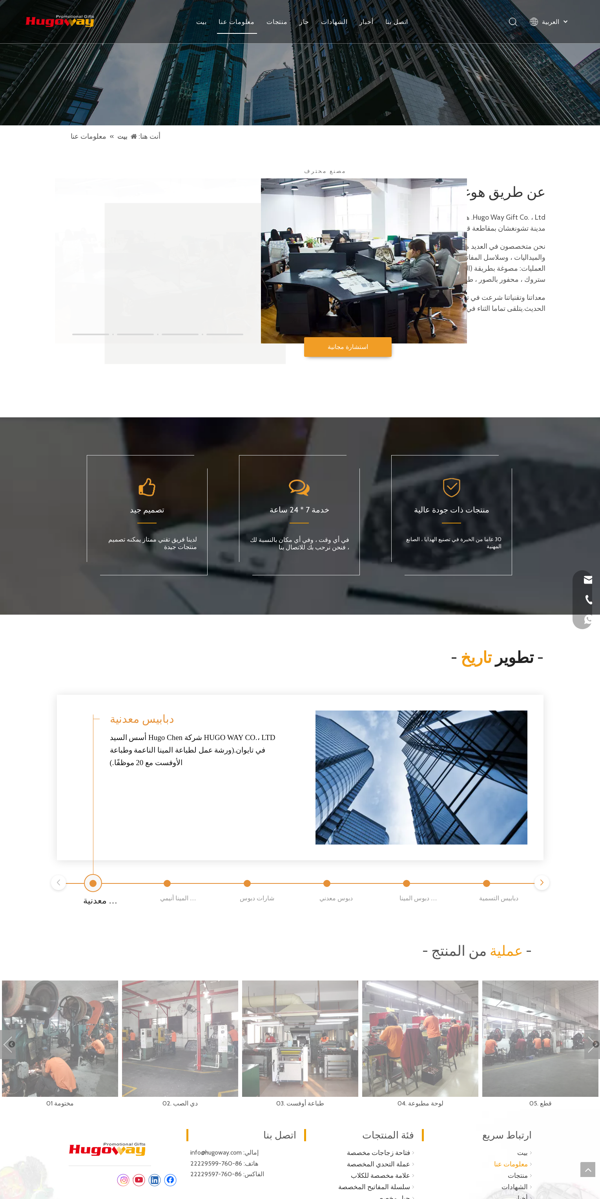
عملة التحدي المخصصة (378, 1163)
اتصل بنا (397, 21)
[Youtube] (139, 1179)
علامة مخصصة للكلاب (380, 1175)
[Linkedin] (154, 1179)
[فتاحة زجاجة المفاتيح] (300, 62)
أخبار (366, 21)
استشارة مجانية (348, 347)
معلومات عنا (237, 21)
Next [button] (592, 1043)
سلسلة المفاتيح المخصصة (374, 1186)
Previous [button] (8, 1043)
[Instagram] (123, 1179)
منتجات (277, 21)
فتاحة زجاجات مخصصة (378, 1152)
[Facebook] (170, 1179)
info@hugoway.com (216, 1151)
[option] (60, 1043)
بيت (201, 21)
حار (304, 21)
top (587, 1169)
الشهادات (334, 21)
